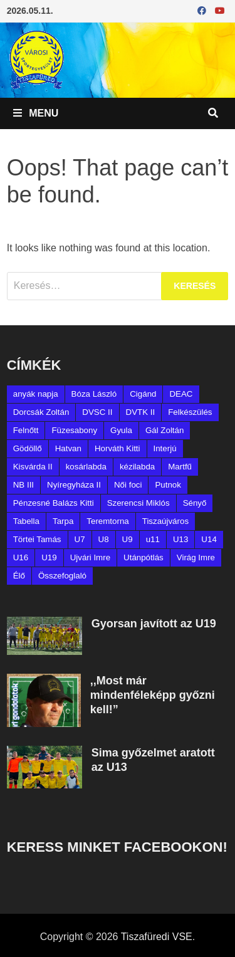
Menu (36, 113)
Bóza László (94, 394)
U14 (208, 539)
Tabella (26, 521)
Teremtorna (107, 521)
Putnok (168, 484)
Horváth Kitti (117, 448)
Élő (19, 575)
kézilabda (137, 466)
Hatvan (68, 448)
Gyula (121, 430)
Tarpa (63, 521)
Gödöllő (27, 448)
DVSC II (97, 412)
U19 (48, 557)
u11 (153, 539)
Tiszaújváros (165, 521)
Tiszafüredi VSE (156, 936)
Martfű (180, 466)
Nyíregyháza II (74, 484)
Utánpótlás (143, 557)
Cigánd (143, 394)
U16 (20, 557)
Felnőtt (26, 430)
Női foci (128, 484)
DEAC (180, 394)
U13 (180, 539)
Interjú (165, 448)
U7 (80, 539)
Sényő (195, 503)
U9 (127, 539)
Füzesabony (74, 430)
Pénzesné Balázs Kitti (53, 503)
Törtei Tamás (37, 539)
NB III (23, 484)
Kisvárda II (33, 466)
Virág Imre (196, 557)
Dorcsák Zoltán (41, 412)
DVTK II (140, 412)
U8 (103, 539)
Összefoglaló (62, 575)
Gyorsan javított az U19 (153, 623)
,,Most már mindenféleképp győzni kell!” (152, 695)
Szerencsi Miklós (138, 503)
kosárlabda (86, 466)
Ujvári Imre (90, 557)
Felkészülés (190, 412)
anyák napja (35, 394)
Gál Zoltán (164, 430)
